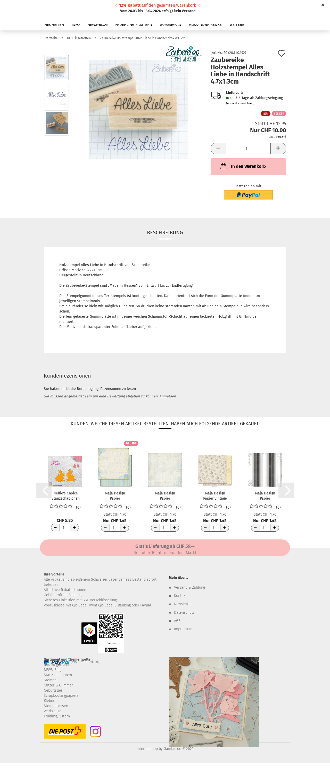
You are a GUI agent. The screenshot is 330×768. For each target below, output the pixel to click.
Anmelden (167, 396)
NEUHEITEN (54, 24)
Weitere (236, 24)
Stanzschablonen (58, 675)
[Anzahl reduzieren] (55, 527)
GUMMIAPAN (170, 24)
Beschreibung (165, 232)
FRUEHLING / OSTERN (133, 24)
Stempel (50, 680)
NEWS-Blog (52, 670)
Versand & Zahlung (189, 587)
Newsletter (183, 604)
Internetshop (147, 749)
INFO (76, 24)
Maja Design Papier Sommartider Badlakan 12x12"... (265, 495)
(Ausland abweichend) (240, 103)
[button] (218, 148)
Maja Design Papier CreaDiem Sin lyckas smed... (165, 495)
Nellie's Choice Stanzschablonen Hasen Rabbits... (66, 495)
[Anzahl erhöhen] (74, 527)
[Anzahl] (248, 148)
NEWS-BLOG (97, 24)
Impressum (183, 629)
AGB (177, 621)
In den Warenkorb (242, 166)
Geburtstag (53, 690)
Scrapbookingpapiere (61, 695)
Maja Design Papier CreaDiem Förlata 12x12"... (115, 495)
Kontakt (180, 596)
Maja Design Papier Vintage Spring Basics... (215, 495)
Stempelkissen (56, 706)
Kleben (49, 701)
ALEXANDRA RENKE (205, 24)
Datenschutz (184, 612)
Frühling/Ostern (57, 716)
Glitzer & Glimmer (58, 685)
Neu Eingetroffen (57, 664)
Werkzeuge (52, 711)
